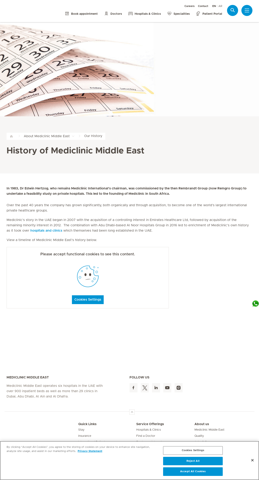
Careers (189, 6)
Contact (203, 6)
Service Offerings (150, 424)
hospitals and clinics (46, 230)
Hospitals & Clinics (148, 429)
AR (220, 6)
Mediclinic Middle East (209, 429)
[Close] (252, 460)
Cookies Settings (87, 299)
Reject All (193, 461)
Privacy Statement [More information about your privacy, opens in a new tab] (90, 451)
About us (201, 424)
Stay (81, 429)
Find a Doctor (145, 436)
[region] (129, 460)
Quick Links (87, 424)
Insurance (84, 436)
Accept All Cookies (193, 471)
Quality (199, 436)
